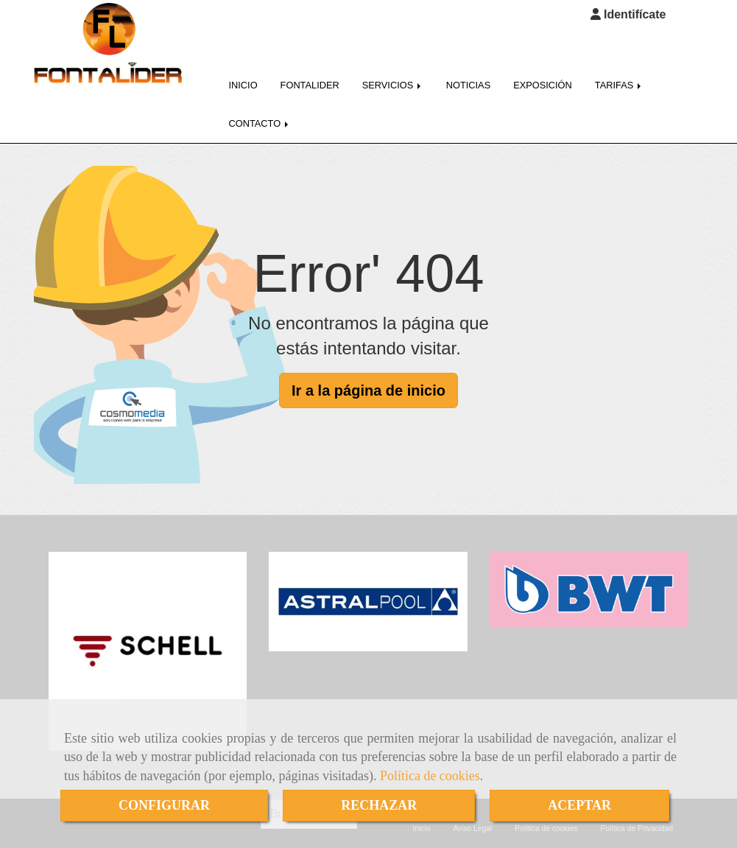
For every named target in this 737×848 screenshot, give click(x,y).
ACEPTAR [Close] (579, 805)
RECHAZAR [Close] (379, 805)
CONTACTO (260, 115)
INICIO (243, 77)
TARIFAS (619, 77)
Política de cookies (430, 775)
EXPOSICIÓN (542, 77)
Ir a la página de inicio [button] (368, 382)
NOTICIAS (468, 77)
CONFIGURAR (164, 805)
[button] (628, 15)
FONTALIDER (310, 77)
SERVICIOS (392, 77)
